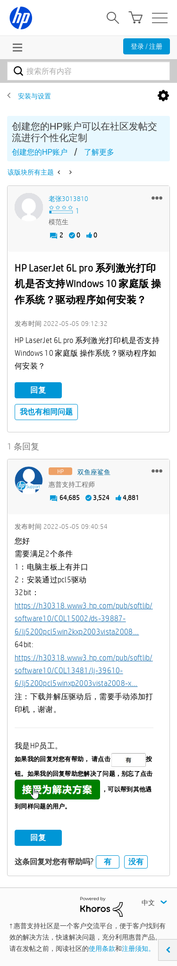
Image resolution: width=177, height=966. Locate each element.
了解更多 (99, 152)
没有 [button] (135, 862)
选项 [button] (163, 96)
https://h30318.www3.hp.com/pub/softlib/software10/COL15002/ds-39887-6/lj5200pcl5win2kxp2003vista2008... (84, 619)
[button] (157, 197)
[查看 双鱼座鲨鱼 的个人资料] (93, 472)
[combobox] (88, 70)
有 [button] (107, 862)
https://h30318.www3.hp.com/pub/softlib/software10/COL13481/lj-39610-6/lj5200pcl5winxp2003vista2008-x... (84, 671)
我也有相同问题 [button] (46, 412)
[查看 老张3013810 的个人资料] (68, 198)
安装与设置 (34, 96)
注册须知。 (138, 948)
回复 (38, 390)
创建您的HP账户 (39, 152)
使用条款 (102, 948)
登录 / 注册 (146, 46)
